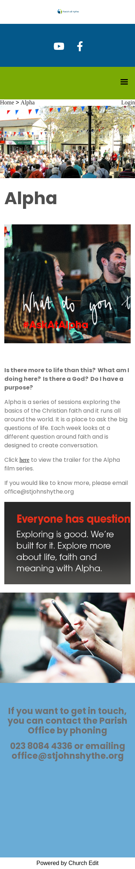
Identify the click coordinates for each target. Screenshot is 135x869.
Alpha (28, 102)
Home (7, 102)
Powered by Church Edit (67, 863)
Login (128, 102)
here (24, 460)
